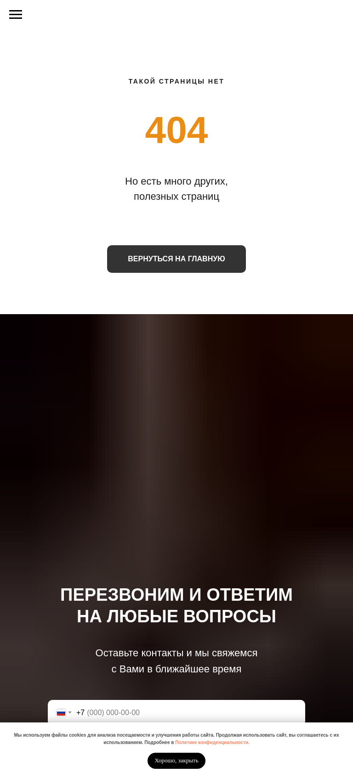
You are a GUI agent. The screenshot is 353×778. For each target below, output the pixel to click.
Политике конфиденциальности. (212, 742)
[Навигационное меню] (15, 14)
